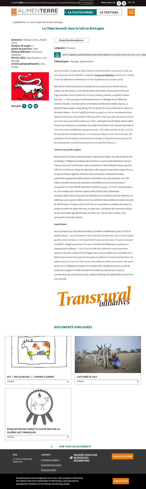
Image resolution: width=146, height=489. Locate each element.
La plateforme (80, 12)
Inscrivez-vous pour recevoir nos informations (85, 457)
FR (129, 2)
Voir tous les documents (75, 446)
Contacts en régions (50, 460)
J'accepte (120, 482)
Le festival (109, 12)
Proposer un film (48, 470)
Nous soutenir (122, 456)
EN (133, 2)
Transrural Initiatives (104, 75)
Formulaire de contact (51, 465)
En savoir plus (86, 2)
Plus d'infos (64, 484)
